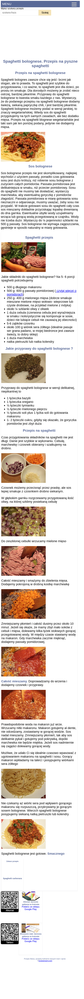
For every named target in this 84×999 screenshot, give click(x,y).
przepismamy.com (45, 961)
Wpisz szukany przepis (12, 8)
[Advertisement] (41, 36)
